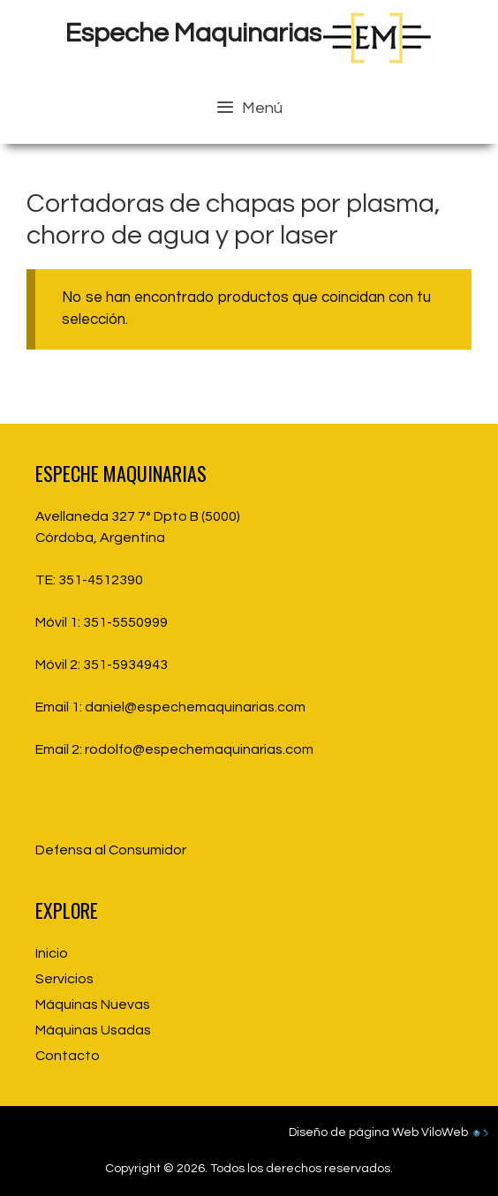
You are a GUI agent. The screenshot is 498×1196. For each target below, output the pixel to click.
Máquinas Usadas (93, 1030)
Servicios (64, 979)
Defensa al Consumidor (110, 850)
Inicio (51, 953)
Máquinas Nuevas (92, 1004)
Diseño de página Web (354, 1132)
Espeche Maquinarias (193, 33)
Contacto (67, 1056)
